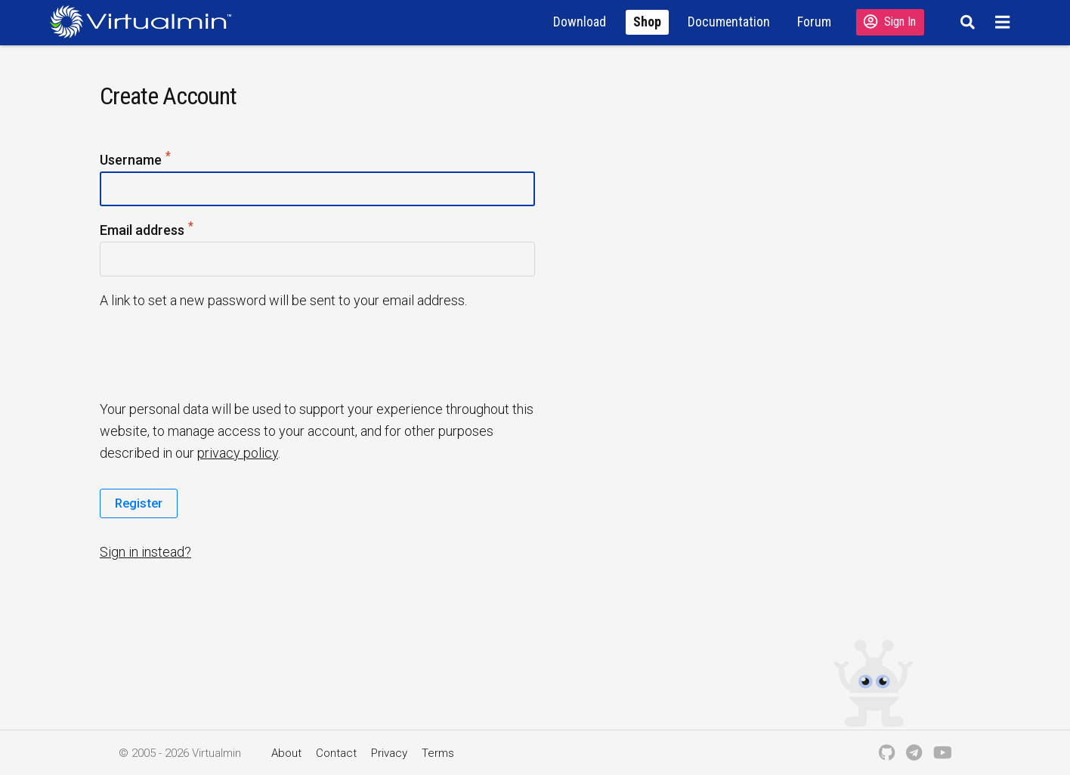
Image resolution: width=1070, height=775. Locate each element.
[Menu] (1005, 22)
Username (136, 160)
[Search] (965, 22)
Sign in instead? (145, 552)
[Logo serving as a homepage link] (146, 21)
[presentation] (215, 353)
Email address (147, 231)
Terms (438, 753)
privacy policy (237, 453)
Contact (336, 753)
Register (138, 503)
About (286, 753)
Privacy (389, 753)
